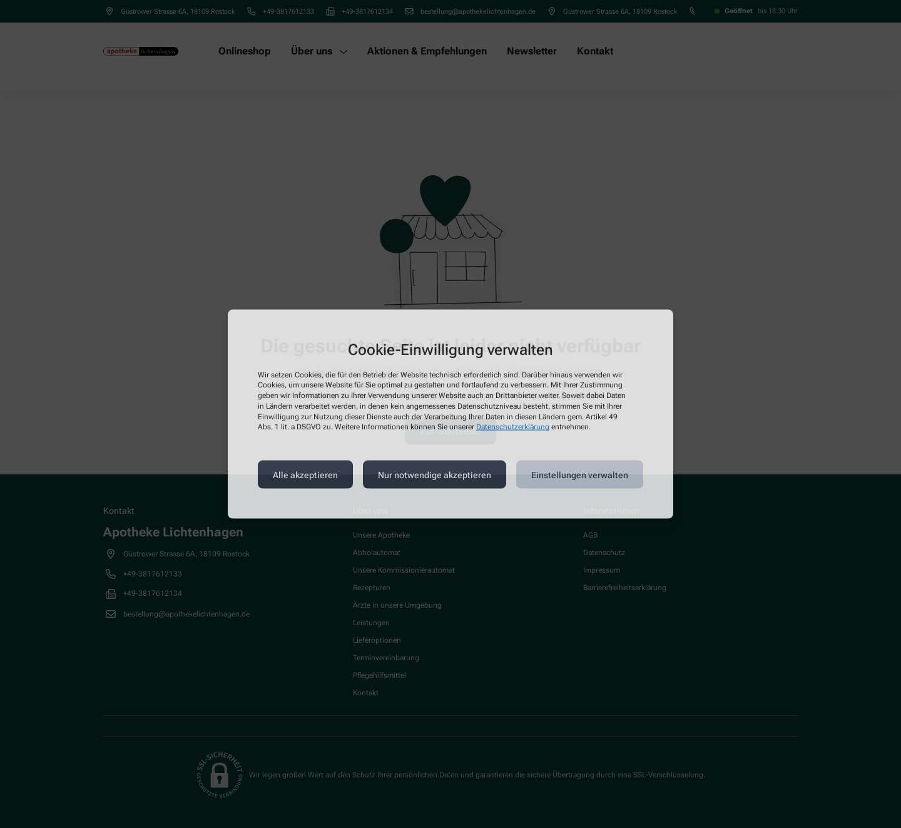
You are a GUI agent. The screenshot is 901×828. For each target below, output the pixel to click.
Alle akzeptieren (305, 474)
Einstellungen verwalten (579, 474)
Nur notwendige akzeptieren (434, 474)
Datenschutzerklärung (512, 426)
